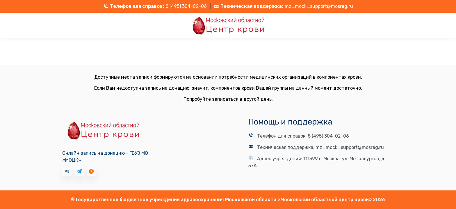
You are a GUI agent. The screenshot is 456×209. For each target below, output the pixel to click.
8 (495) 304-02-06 (186, 6)
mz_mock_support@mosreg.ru (319, 6)
